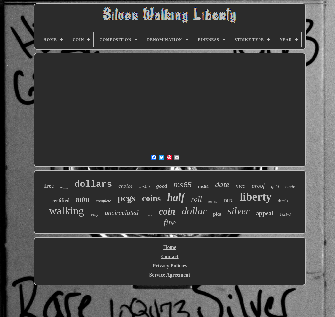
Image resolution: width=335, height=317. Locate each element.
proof (258, 185)
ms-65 (212, 201)
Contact (169, 256)
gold (275, 186)
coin (167, 211)
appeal (264, 213)
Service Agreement (169, 275)
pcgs (126, 198)
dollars (93, 184)
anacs (149, 215)
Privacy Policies (170, 265)
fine (170, 222)
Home (169, 247)
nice (240, 186)
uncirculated (121, 213)
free (49, 186)
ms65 (182, 185)
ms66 (144, 186)
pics (217, 214)
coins (151, 198)
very (95, 214)
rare (229, 199)
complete (103, 200)
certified (61, 200)
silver (238, 211)
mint (83, 199)
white (64, 187)
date (222, 184)
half (176, 197)
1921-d (285, 214)
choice (125, 186)
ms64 (203, 186)
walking (66, 211)
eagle (290, 186)
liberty (256, 197)
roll (196, 199)
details (283, 201)
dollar (194, 211)
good (161, 186)
